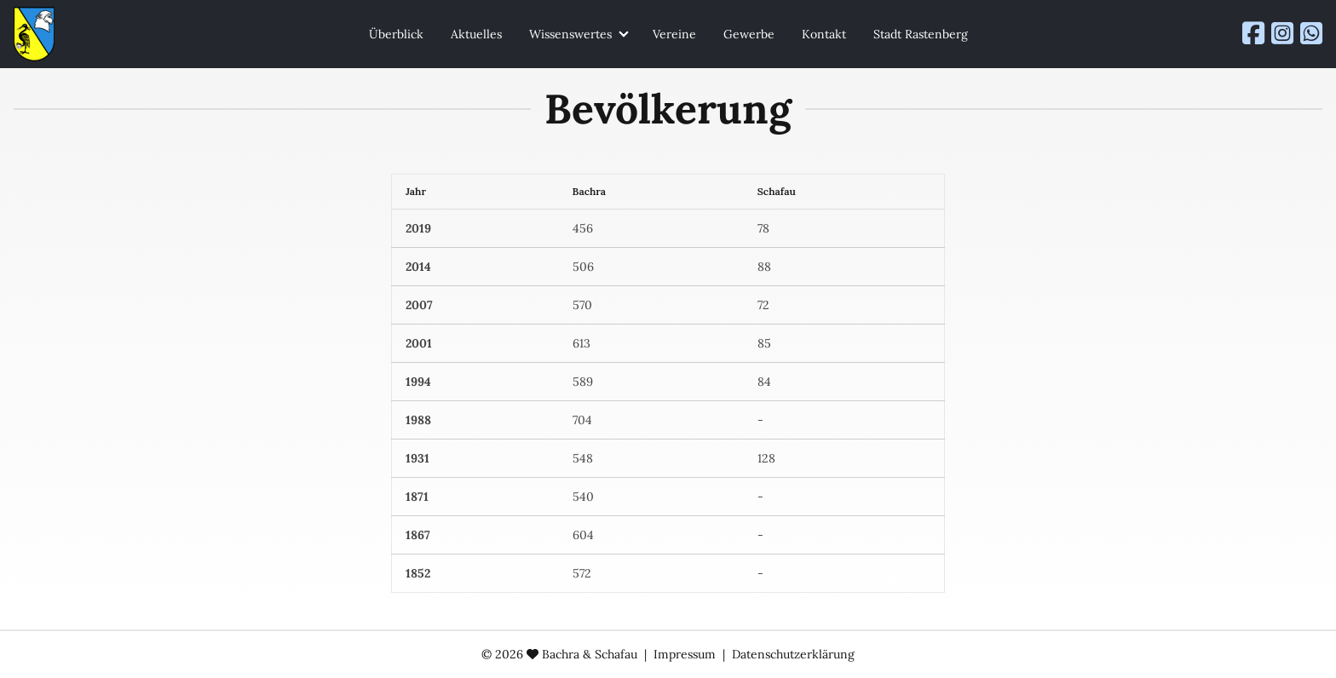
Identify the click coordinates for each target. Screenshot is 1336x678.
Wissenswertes (570, 34)
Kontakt (824, 34)
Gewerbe (749, 34)
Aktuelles (476, 34)
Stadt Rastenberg (920, 34)
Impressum (685, 654)
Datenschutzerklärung (793, 654)
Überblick (396, 34)
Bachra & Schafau (589, 654)
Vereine (674, 34)
